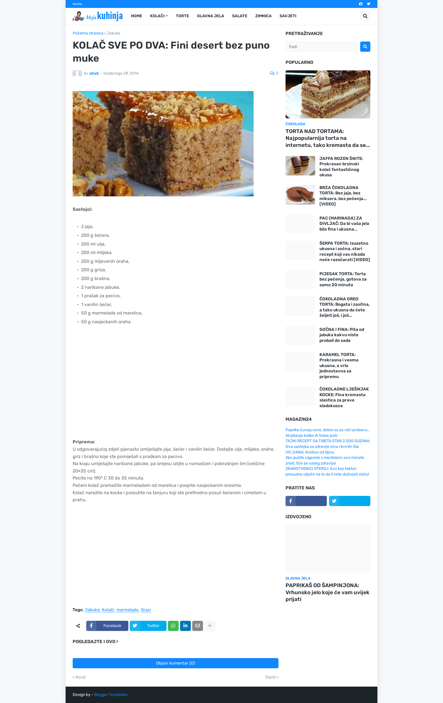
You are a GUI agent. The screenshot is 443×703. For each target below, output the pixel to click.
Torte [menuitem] (182, 16)
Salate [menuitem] (239, 16)
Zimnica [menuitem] (263, 16)
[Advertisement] (175, 382)
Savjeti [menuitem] (288, 16)
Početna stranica (88, 33)
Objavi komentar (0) (175, 663)
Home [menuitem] (136, 16)
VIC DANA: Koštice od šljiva (310, 452)
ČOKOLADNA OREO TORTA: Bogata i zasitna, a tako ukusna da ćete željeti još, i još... (344, 307)
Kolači (108, 610)
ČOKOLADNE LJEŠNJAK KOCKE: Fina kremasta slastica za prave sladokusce (344, 397)
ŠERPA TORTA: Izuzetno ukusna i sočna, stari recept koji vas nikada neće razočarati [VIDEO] (344, 251)
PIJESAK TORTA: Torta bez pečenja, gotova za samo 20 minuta (343, 279)
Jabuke (113, 33)
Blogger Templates (111, 694)
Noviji (80, 677)
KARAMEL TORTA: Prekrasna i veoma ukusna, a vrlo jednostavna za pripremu (338, 365)
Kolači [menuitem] (157, 16)
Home (77, 4)
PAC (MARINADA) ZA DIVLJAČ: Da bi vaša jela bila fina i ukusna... (344, 224)
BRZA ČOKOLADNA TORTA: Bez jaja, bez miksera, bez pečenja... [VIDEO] (343, 196)
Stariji (270, 677)
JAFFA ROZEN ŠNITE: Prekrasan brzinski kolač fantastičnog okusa (341, 167)
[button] (365, 16)
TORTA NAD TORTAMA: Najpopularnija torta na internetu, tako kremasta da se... (328, 138)
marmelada (127, 610)
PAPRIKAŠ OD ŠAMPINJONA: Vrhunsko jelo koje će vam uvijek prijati (327, 592)
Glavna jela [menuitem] (210, 16)
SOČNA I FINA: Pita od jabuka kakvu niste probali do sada (341, 335)
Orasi (146, 610)
